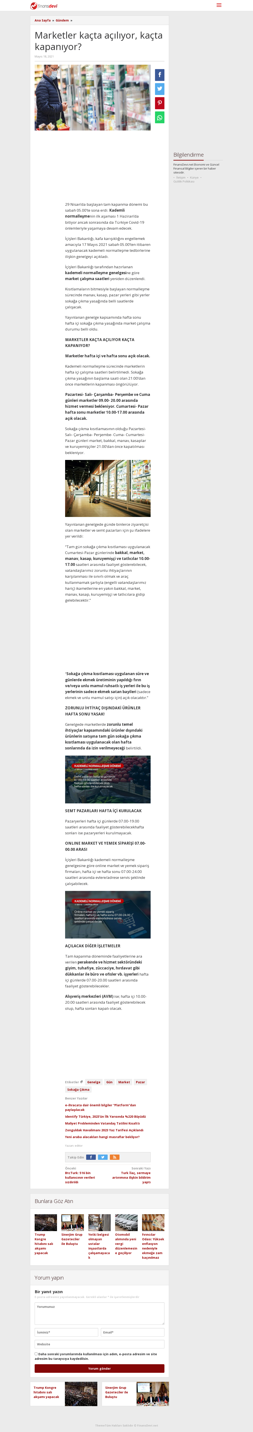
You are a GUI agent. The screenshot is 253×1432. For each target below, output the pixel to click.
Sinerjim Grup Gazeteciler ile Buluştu (71, 1239)
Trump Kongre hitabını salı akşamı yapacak (44, 1243)
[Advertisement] (108, 166)
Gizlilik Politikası (183, 181)
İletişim (180, 177)
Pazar (140, 1082)
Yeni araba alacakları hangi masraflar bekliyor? (102, 1137)
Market (124, 1082)
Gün (109, 1082)
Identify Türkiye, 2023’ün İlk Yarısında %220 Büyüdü (105, 1116)
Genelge (93, 1082)
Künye (194, 177)
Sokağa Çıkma (78, 1089)
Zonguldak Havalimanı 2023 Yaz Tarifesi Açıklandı (104, 1130)
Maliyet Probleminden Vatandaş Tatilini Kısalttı (102, 1123)
